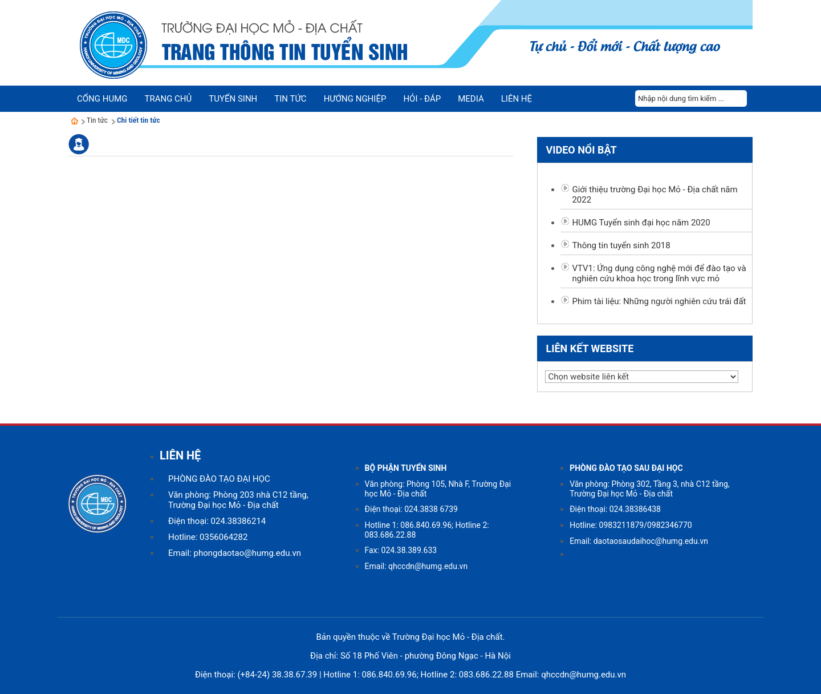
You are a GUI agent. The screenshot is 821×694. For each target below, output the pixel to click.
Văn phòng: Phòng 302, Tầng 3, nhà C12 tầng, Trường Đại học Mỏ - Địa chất (649, 488)
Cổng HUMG (102, 99)
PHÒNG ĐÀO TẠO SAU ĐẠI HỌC (626, 468)
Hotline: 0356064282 (207, 537)
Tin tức (97, 120)
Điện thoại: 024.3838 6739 (411, 509)
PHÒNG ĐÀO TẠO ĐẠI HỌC (219, 479)
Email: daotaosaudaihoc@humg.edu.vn (639, 541)
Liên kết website (589, 348)
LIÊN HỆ (180, 455)
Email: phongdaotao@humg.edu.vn (234, 553)
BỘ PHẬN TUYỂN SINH (406, 468)
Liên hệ (516, 99)
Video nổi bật (581, 150)
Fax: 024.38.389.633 (401, 550)
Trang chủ (168, 99)
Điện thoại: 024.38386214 (217, 521)
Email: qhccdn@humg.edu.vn (416, 566)
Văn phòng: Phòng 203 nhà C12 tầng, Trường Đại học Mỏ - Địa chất (238, 500)
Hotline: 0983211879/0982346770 (631, 525)
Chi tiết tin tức (138, 120)
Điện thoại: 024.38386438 (615, 509)
